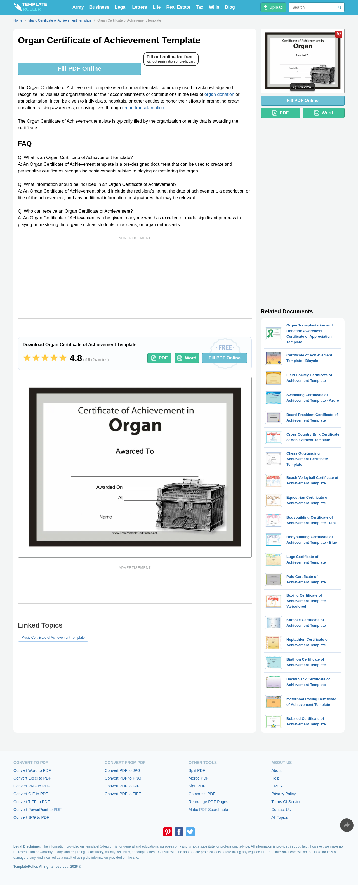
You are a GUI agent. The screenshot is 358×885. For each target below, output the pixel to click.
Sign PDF (197, 786)
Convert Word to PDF (32, 770)
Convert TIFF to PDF (31, 801)
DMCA (277, 786)
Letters (139, 7)
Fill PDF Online (79, 68)
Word (186, 358)
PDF (159, 358)
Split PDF (197, 770)
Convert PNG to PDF (31, 786)
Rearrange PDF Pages (208, 801)
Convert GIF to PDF (30, 794)
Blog (230, 7)
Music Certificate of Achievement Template (53, 638)
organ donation (219, 94)
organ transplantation (143, 107)
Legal (121, 7)
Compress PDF (202, 794)
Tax (199, 7)
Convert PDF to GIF (122, 786)
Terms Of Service (286, 801)
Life (157, 7)
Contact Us (281, 809)
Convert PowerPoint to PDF (37, 809)
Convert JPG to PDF (31, 817)
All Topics (279, 817)
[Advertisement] (135, 281)
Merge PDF (199, 778)
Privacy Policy (283, 794)
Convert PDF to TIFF (123, 794)
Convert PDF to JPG (122, 770)
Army (78, 7)
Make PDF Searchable (208, 809)
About (276, 770)
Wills (214, 7)
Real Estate (178, 7)
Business (99, 7)
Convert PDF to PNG (123, 778)
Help (275, 778)
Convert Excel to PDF (32, 778)
